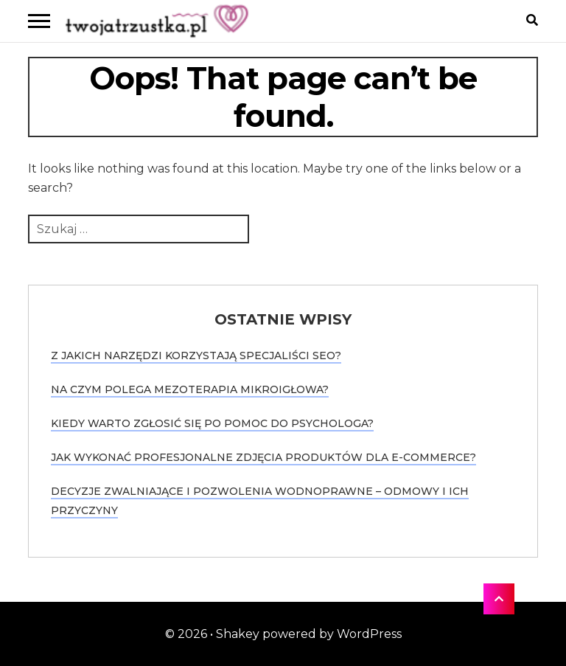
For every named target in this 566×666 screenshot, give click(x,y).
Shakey (237, 634)
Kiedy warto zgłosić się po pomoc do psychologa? (212, 423)
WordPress (369, 634)
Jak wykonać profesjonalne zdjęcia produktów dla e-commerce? (263, 457)
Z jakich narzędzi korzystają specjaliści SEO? (196, 355)
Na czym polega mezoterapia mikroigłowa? (190, 389)
